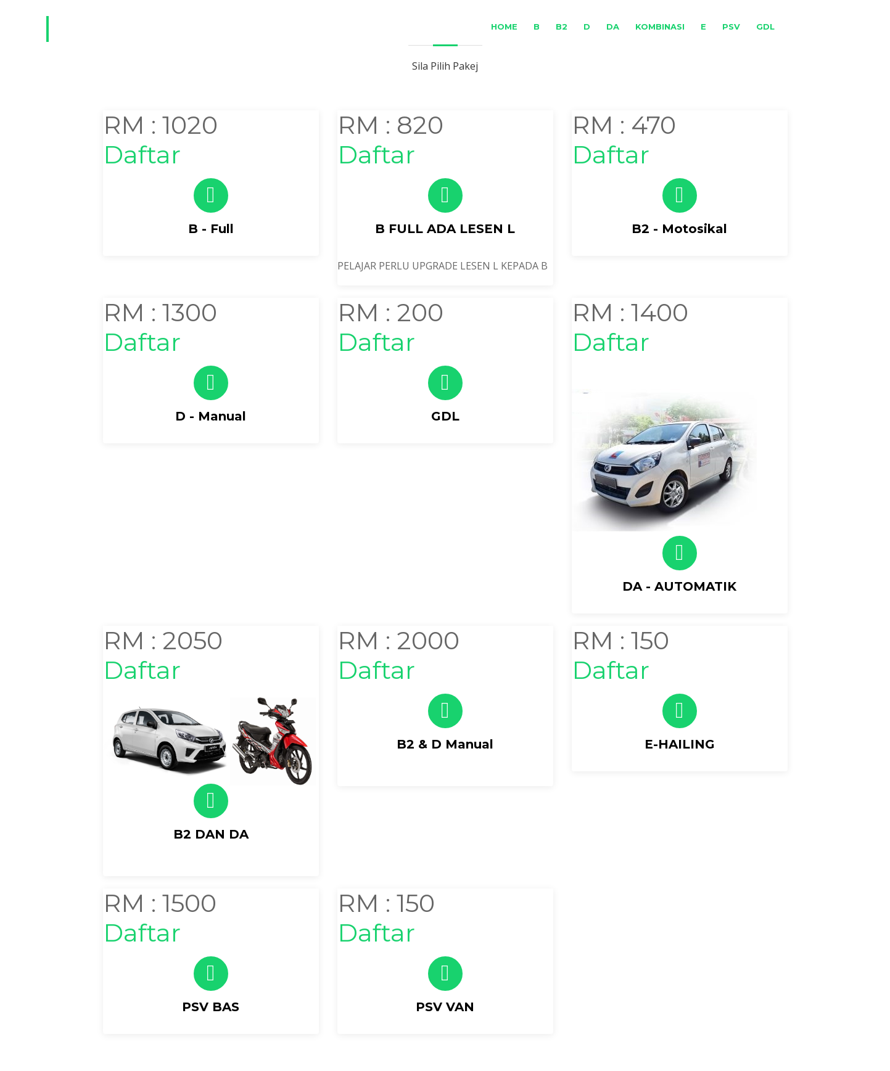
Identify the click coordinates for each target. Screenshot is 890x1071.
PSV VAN (445, 1006)
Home (504, 26)
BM (797, 26)
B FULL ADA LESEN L (445, 228)
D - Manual (210, 416)
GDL (765, 26)
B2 (561, 26)
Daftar (142, 154)
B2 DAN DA (211, 834)
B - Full (211, 228)
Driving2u (117, 29)
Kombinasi (660, 26)
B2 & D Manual (445, 744)
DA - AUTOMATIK (679, 586)
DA (612, 26)
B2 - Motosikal (679, 228)
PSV (731, 26)
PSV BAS (210, 1006)
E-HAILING (680, 744)
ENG (829, 26)
